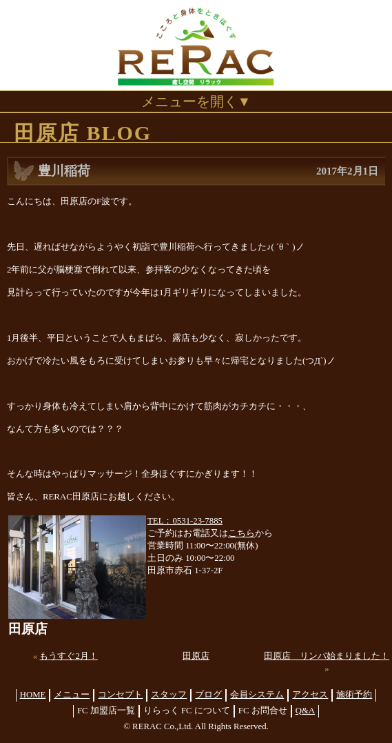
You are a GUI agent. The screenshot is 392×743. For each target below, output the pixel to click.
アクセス (310, 695)
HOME (33, 695)
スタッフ (169, 695)
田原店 (196, 656)
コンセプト (120, 695)
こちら (241, 533)
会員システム (257, 695)
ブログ (208, 695)
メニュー (72, 695)
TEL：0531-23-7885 (185, 521)
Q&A (305, 710)
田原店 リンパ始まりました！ (326, 656)
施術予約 (354, 695)
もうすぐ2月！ (68, 656)
